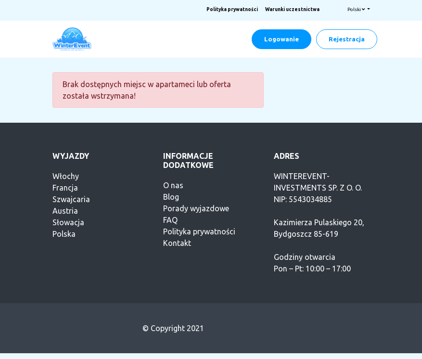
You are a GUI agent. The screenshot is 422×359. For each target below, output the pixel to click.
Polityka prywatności (232, 9)
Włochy (65, 176)
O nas (173, 185)
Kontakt (177, 243)
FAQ (170, 220)
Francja (65, 187)
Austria (65, 210)
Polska (64, 234)
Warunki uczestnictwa (292, 9)
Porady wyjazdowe (196, 208)
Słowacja (68, 222)
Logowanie (281, 39)
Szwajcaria (71, 199)
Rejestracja (347, 39)
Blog (171, 196)
